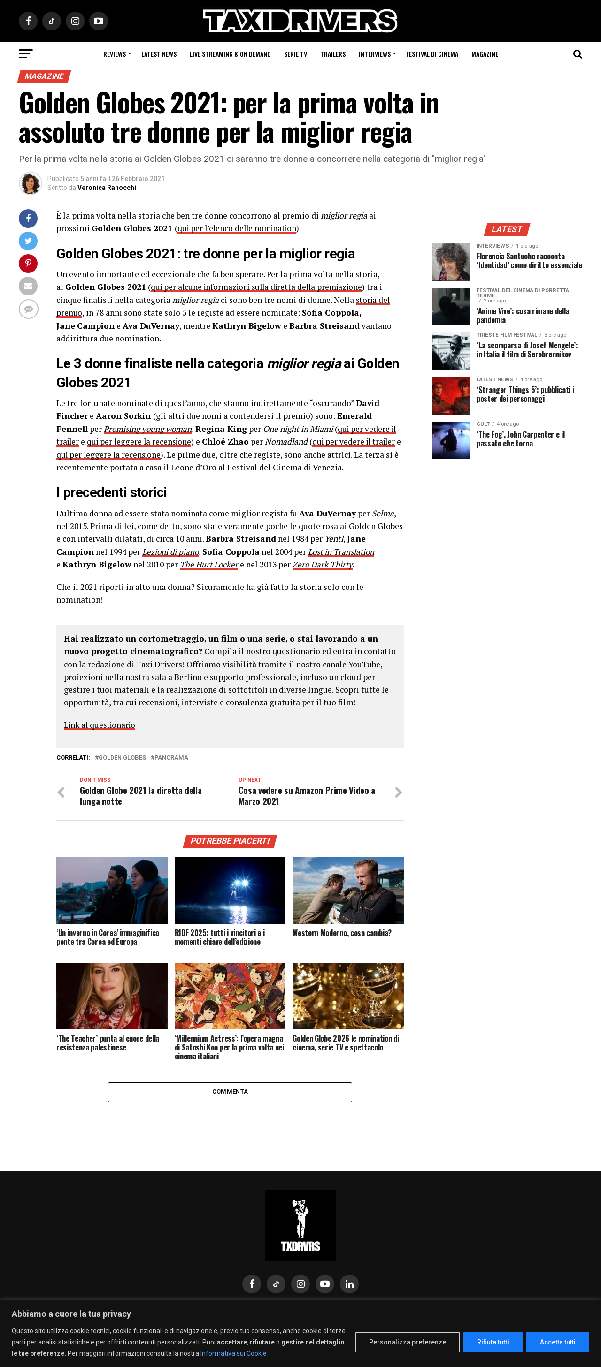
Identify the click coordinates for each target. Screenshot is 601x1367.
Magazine (484, 54)
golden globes (122, 757)
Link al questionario (101, 723)
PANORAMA (171, 757)
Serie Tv (295, 54)
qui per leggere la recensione (142, 441)
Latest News (159, 54)
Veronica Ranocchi (106, 187)
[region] (300, 1333)
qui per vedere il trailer (360, 441)
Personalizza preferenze (407, 1342)
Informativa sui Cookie (233, 1353)
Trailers (333, 54)
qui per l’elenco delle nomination (239, 228)
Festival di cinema (432, 54)
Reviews (114, 54)
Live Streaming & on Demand (230, 54)
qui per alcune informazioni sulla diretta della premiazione (261, 286)
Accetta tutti (558, 1342)
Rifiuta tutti (493, 1342)
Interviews (375, 54)
